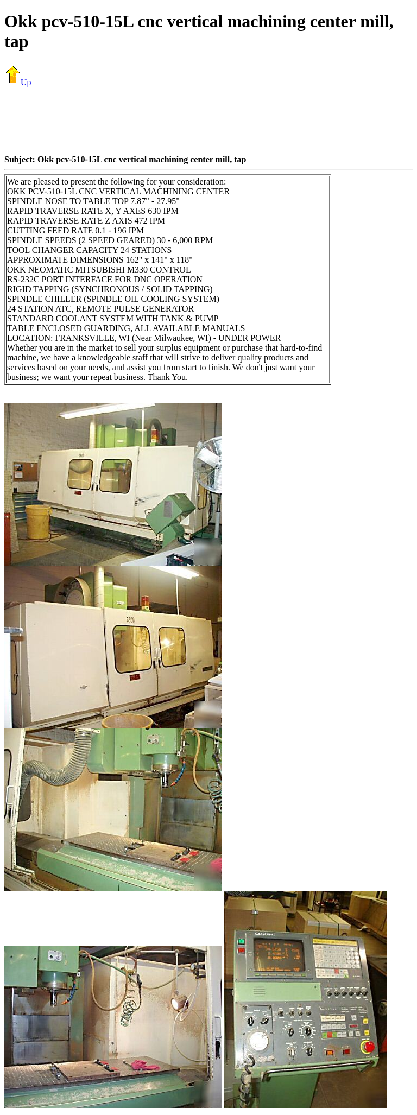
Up (17, 82)
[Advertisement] (208, 120)
